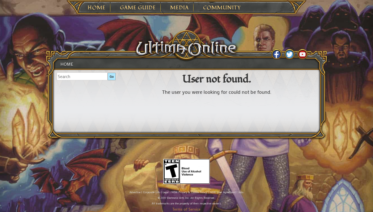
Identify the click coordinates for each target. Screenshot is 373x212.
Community (222, 7)
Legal (166, 192)
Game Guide (138, 7)
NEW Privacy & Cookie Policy (189, 192)
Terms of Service (186, 209)
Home (97, 7)
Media (179, 7)
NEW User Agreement (223, 192)
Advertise (134, 192)
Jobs (241, 192)
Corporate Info (151, 192)
